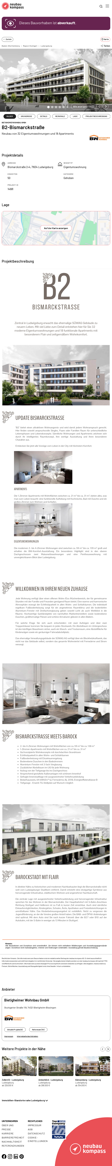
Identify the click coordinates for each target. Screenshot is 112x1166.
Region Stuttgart (30, 46)
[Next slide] (105, 106)
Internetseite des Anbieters (27, 1036)
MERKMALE (60, 116)
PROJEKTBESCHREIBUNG (96, 116)
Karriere (8, 1133)
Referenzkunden (13, 1145)
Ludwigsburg (46, 46)
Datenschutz (36, 1133)
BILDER (10, 116)
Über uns (8, 1125)
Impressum (8, 1036)
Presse (6, 1129)
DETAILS (43, 116)
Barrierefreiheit (13, 1137)
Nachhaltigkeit (12, 1141)
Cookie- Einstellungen (38, 1139)
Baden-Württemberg (11, 46)
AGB (30, 1129)
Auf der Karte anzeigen (56, 228)
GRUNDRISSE (26, 116)
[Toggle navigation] (107, 6)
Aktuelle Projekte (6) (15, 1030)
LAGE (75, 116)
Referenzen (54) (38, 1030)
